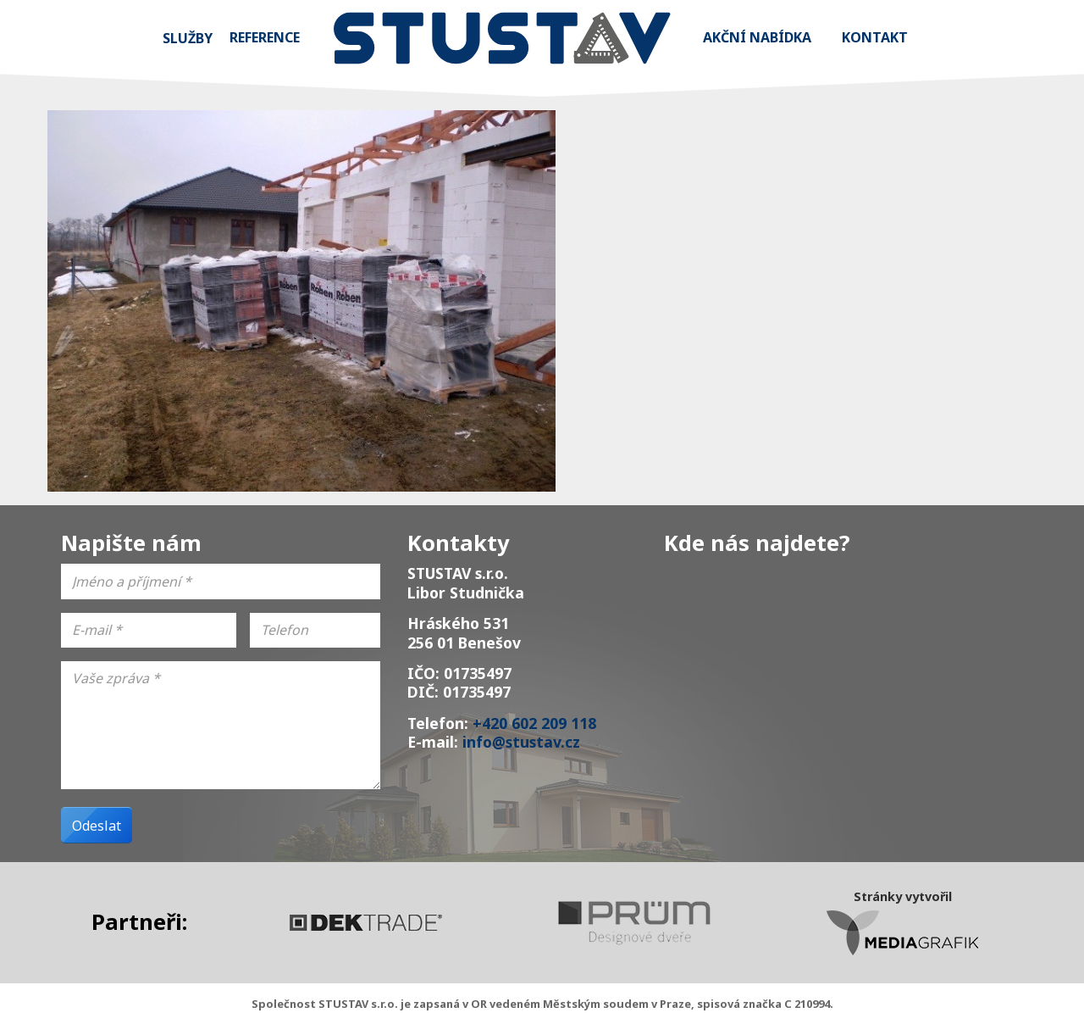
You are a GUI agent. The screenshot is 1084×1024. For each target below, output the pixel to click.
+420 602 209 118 (534, 723)
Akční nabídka (757, 37)
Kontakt (875, 37)
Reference (265, 37)
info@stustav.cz (521, 742)
